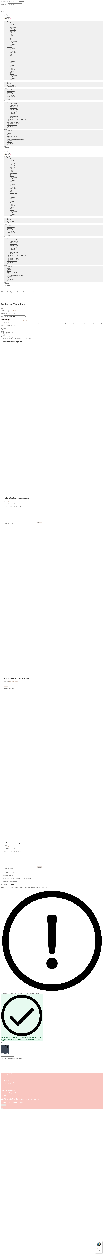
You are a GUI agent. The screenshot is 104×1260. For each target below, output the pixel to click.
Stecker (6, 88)
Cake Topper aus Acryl (12, 125)
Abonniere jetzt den (12, 1102)
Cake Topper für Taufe (20, 292)
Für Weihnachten (14, 116)
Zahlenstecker (10, 93)
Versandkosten (13, 310)
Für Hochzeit (13, 108)
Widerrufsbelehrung (9, 1081)
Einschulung (7, 17)
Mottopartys (7, 156)
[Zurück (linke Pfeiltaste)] (1, 1108)
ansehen (39, 522)
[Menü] (101, 1242)
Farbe (2, 316)
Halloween (9, 142)
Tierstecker (9, 99)
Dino (11, 28)
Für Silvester (13, 118)
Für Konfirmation (14, 109)
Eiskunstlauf (13, 30)
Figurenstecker (10, 95)
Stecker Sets (10, 89)
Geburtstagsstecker (11, 98)
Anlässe (6, 129)
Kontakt (6, 1087)
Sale (5, 146)
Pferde (11, 38)
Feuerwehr (12, 31)
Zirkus (11, 45)
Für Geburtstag (14, 106)
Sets (8, 82)
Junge (8, 64)
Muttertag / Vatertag (12, 136)
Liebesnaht (3, 292)
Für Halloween (14, 115)
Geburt (8, 132)
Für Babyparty (13, 103)
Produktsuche (4, 4)
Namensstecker (11, 91)
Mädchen (9, 47)
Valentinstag (10, 140)
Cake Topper (7, 101)
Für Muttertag (13, 110)
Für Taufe (12, 113)
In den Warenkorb (5, 319)
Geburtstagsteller (11, 86)
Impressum (6, 1086)
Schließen (3, 1105)
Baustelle (12, 25)
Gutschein (6, 147)
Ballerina (12, 23)
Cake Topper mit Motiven (13, 122)
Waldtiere (12, 42)
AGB (5, 1084)
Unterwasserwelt (14, 41)
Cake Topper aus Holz (12, 126)
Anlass (8, 102)
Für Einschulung (14, 105)
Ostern (8, 137)
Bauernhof (12, 24)
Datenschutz (7, 1080)
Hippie (11, 34)
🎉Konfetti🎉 (7, 18)
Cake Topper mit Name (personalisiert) (16, 119)
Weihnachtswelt (11, 143)
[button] (14, 321)
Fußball (12, 32)
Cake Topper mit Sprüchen (13, 120)
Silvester (9, 144)
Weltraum (12, 44)
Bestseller (6, 15)
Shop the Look (10, 85)
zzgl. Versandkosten (53, 423)
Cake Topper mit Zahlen (13, 123)
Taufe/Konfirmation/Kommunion (15, 139)
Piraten (12, 40)
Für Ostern (12, 112)
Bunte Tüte (13, 27)
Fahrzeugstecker (11, 96)
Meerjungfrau (13, 37)
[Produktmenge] (7, 318)
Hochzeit (9, 135)
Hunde (11, 35)
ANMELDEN (5, 1049)
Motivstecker (10, 92)
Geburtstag (9, 133)
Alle (8, 21)
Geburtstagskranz (8, 81)
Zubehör (9, 84)
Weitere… (9, 127)
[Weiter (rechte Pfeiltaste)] (2, 1108)
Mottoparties (7, 20)
